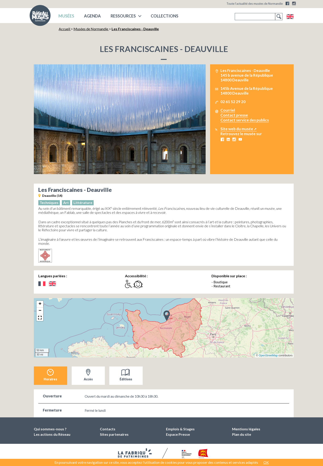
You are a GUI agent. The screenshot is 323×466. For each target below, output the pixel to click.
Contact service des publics (244, 120)
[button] (166, 315)
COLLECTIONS (164, 15)
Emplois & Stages (180, 429)
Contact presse (234, 115)
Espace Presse (178, 434)
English (290, 16)
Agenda (92, 15)
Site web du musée (236, 128)
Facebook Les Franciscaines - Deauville (222, 139)
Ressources (123, 15)
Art (66, 202)
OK (266, 462)
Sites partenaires (114, 434)
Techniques (49, 202)
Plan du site (241, 434)
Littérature (82, 202)
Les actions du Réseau (52, 434)
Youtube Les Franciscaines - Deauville (240, 139)
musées (66, 15)
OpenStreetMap (268, 355)
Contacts (107, 429)
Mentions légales (246, 429)
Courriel (227, 110)
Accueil (65, 29)
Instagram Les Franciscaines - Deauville (234, 139)
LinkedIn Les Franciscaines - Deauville (228, 139)
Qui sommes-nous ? (50, 429)
